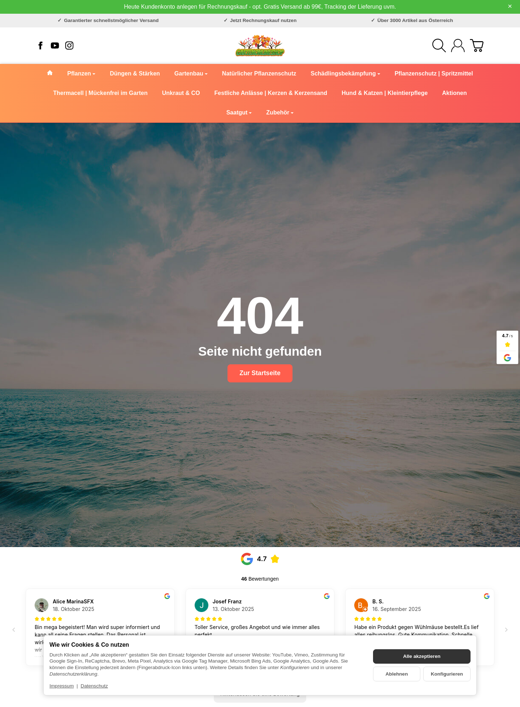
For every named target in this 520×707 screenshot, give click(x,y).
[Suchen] (439, 45)
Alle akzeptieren (422, 656)
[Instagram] (69, 45)
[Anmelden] (458, 45)
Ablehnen (397, 674)
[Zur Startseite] (260, 45)
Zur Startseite (259, 373)
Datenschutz (94, 686)
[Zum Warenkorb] (476, 45)
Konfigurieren (447, 674)
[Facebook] (40, 45)
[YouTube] (55, 45)
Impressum (61, 686)
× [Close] (510, 6)
